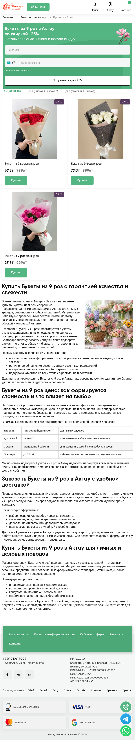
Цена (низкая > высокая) (42, 91)
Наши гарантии (19, 634)
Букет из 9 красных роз (22, 163)
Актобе (80, 690)
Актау (67, 690)
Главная (8, 17)
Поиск (94, 6)
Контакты (15, 643)
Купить (16, 180)
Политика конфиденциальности (54, 634)
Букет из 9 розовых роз (22, 256)
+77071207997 (14, 659)
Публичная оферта (92, 634)
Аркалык (127, 690)
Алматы (96, 690)
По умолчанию (11, 91)
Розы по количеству (33, 17)
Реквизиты (116, 634)
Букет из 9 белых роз (86, 163)
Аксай (43, 690)
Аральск (111, 690)
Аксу (55, 690)
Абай (31, 690)
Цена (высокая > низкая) (79, 91)
